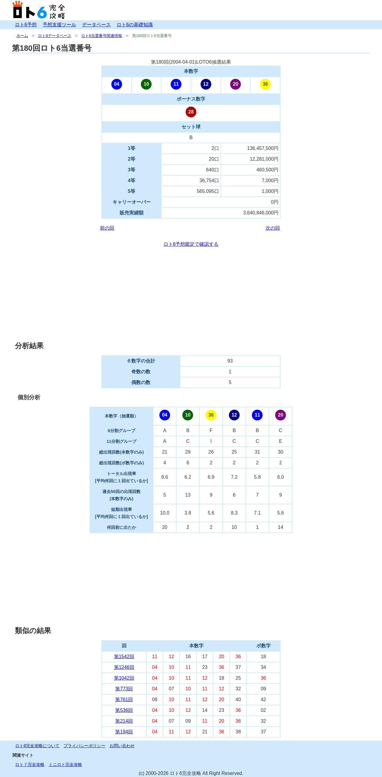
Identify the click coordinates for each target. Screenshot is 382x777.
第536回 (124, 710)
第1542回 (124, 656)
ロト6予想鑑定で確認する (191, 244)
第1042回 (124, 678)
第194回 (124, 731)
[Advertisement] (191, 294)
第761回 (124, 699)
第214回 (124, 721)
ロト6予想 (26, 24)
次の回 (273, 228)
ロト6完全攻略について (37, 745)
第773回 (124, 688)
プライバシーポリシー (84, 745)
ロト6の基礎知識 (135, 24)
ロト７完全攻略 (29, 764)
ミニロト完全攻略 (65, 764)
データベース (96, 24)
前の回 (107, 228)
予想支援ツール (59, 24)
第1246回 (124, 667)
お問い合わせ (122, 745)
